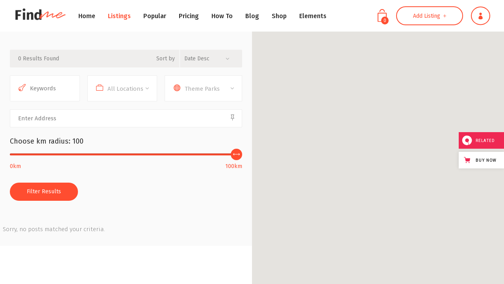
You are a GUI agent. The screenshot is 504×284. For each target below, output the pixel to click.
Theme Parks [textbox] (202, 88)
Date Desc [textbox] (196, 58)
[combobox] (209, 58)
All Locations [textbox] (125, 88)
